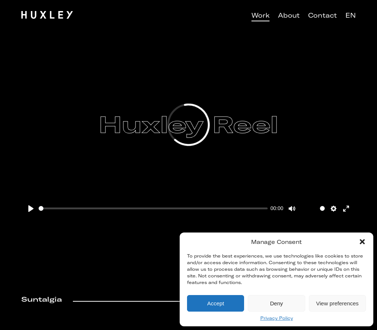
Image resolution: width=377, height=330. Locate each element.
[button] (362, 241)
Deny (276, 303)
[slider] (153, 208)
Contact (322, 15)
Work (260, 15)
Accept (215, 303)
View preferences (337, 303)
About (289, 15)
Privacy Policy (276, 318)
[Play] (31, 208)
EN (350, 15)
